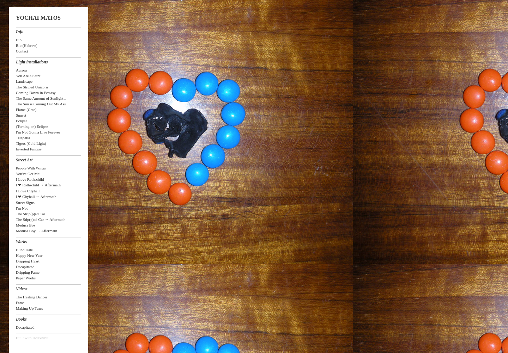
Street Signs (25, 202)
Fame (20, 303)
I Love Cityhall (28, 191)
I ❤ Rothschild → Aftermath (38, 185)
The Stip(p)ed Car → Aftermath (41, 219)
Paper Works (26, 278)
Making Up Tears (29, 308)
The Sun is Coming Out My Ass (41, 104)
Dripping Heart (28, 261)
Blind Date (24, 250)
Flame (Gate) (26, 109)
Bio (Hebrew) (26, 45)
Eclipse (21, 121)
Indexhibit (40, 338)
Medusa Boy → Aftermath (36, 231)
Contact (22, 51)
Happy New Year (29, 255)
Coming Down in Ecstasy (36, 93)
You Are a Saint (28, 76)
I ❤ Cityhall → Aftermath (36, 196)
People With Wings (31, 168)
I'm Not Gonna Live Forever (38, 132)
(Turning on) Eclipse (32, 126)
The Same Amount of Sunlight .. (41, 98)
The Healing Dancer (31, 297)
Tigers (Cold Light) (31, 143)
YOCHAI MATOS (38, 18)
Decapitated (25, 267)
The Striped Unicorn (32, 87)
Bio (19, 40)
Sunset (21, 115)
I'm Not (22, 208)
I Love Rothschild (30, 179)
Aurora (21, 70)
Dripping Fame (28, 272)
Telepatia (23, 138)
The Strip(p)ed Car (30, 214)
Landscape (24, 81)
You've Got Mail (29, 174)
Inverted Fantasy (29, 149)
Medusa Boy (26, 225)
